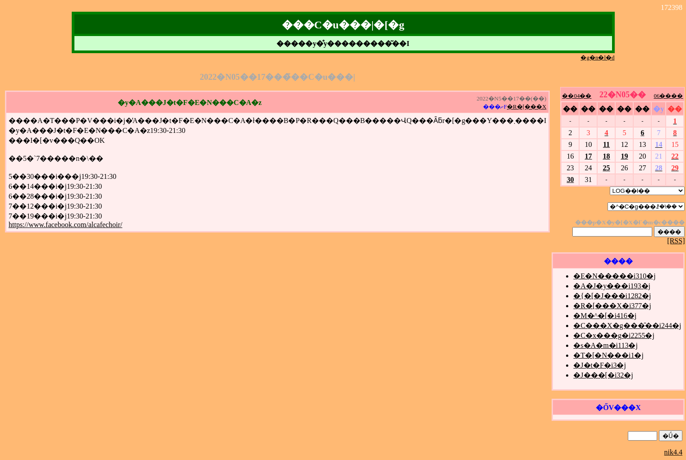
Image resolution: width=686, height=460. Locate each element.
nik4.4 (673, 452)
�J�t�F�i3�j (599, 365)
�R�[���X (526, 106)
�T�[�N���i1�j (608, 355)
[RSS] (676, 241)
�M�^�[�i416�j (604, 315)
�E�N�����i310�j (614, 276)
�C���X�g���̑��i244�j (627, 325)
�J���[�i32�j (603, 375)
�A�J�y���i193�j (611, 286)
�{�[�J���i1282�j (612, 296)
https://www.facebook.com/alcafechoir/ (65, 224)
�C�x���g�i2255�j (613, 335)
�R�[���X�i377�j (612, 306)
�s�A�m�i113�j (605, 345)
